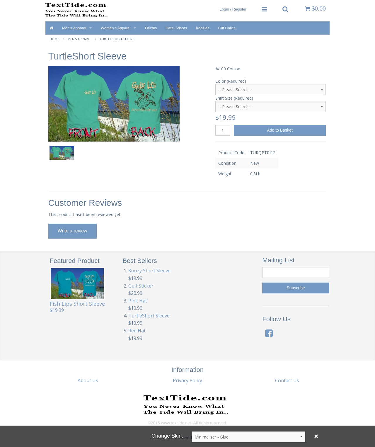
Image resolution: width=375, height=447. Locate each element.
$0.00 (315, 8)
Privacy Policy (187, 380)
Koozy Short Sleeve (149, 270)
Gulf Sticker (141, 286)
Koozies (202, 28)
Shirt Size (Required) (234, 98)
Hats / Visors (176, 28)
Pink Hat (137, 301)
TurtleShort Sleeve (117, 39)
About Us (88, 380)
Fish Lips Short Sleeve (77, 303)
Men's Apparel (74, 28)
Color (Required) (230, 81)
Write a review (72, 230)
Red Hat (137, 330)
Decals (151, 28)
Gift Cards (227, 28)
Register (239, 9)
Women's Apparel (115, 28)
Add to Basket (279, 130)
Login (224, 9)
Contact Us (287, 380)
